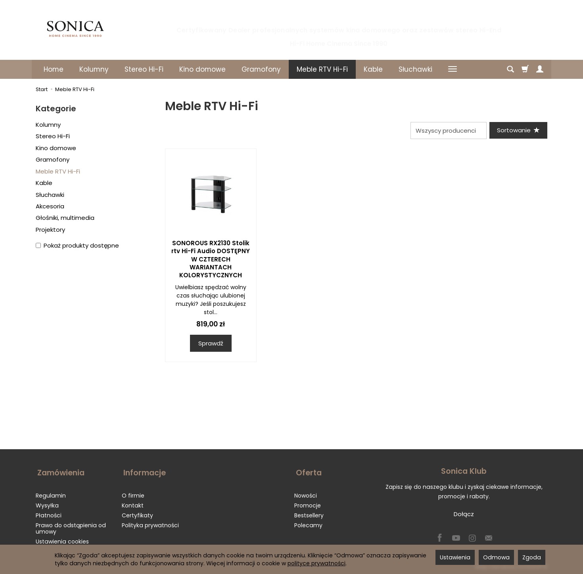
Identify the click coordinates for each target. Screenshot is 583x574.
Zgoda (531, 557)
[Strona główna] (75, 29)
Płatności (48, 513)
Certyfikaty (137, 513)
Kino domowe (202, 69)
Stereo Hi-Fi (144, 69)
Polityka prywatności (150, 522)
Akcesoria (50, 206)
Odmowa (496, 557)
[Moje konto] (539, 69)
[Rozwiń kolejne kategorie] (452, 69)
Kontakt (133, 503)
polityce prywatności (316, 563)
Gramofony (261, 69)
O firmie (133, 493)
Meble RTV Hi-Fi (322, 69)
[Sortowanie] (517, 130)
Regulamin (51, 493)
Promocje (307, 503)
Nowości (305, 493)
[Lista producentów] (447, 130)
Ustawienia (455, 557)
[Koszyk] (525, 69)
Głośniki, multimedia (65, 218)
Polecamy (308, 522)
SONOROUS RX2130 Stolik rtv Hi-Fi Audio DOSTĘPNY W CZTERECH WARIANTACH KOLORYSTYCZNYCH (210, 260)
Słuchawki (415, 69)
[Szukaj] (510, 69)
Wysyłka (47, 503)
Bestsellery (309, 513)
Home (53, 69)
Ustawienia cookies (62, 539)
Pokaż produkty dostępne (77, 245)
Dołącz (464, 515)
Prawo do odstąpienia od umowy (71, 526)
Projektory (50, 229)
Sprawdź (210, 343)
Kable (373, 69)
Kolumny (94, 69)
